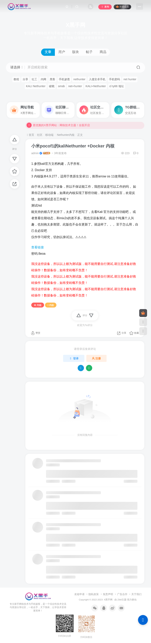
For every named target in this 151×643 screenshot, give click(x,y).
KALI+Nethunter (96, 86)
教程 (16, 79)
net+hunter (75, 86)
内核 (37, 305)
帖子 (89, 52)
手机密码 (114, 79)
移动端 (49, 134)
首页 (30, 134)
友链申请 (79, 594)
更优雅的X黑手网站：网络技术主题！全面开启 (58, 126)
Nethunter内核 (65, 134)
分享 (25, 79)
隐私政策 (93, 594)
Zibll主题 (122, 599)
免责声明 (108, 594)
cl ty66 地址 (116, 86)
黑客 (52, 79)
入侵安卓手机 (97, 79)
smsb (61, 86)
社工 (34, 79)
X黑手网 (108, 599)
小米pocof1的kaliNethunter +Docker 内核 (72, 146)
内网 (43, 79)
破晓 (51, 86)
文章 (48, 52)
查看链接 (37, 247)
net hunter (129, 79)
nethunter (79, 79)
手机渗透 (64, 79)
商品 (103, 52)
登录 (74, 358)
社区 (39, 134)
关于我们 (136, 594)
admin (35, 153)
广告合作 (122, 594)
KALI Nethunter (35, 86)
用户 (61, 52)
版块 (75, 52)
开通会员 (122, 6)
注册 (96, 358)
